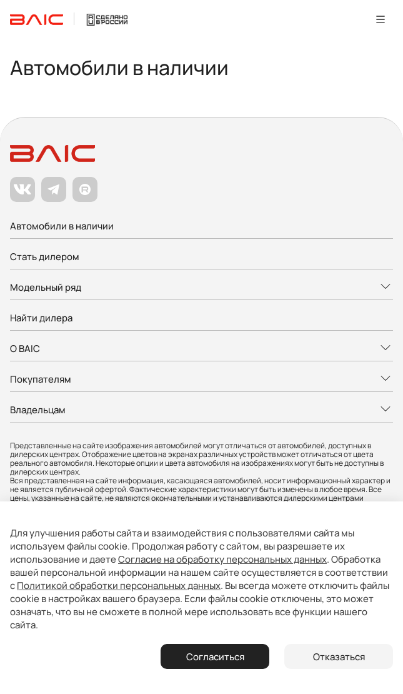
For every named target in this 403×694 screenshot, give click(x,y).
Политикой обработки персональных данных (119, 585)
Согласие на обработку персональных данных (222, 559)
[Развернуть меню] (201, 288)
